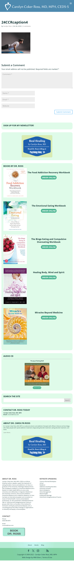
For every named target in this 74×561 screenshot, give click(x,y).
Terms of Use (47, 558)
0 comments (27, 26)
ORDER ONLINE (49, 178)
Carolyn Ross (7, 26)
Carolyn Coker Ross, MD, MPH (46, 555)
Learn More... (7, 433)
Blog (42, 545)
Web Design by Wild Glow (31, 558)
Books (36, 545)
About (30, 545)
